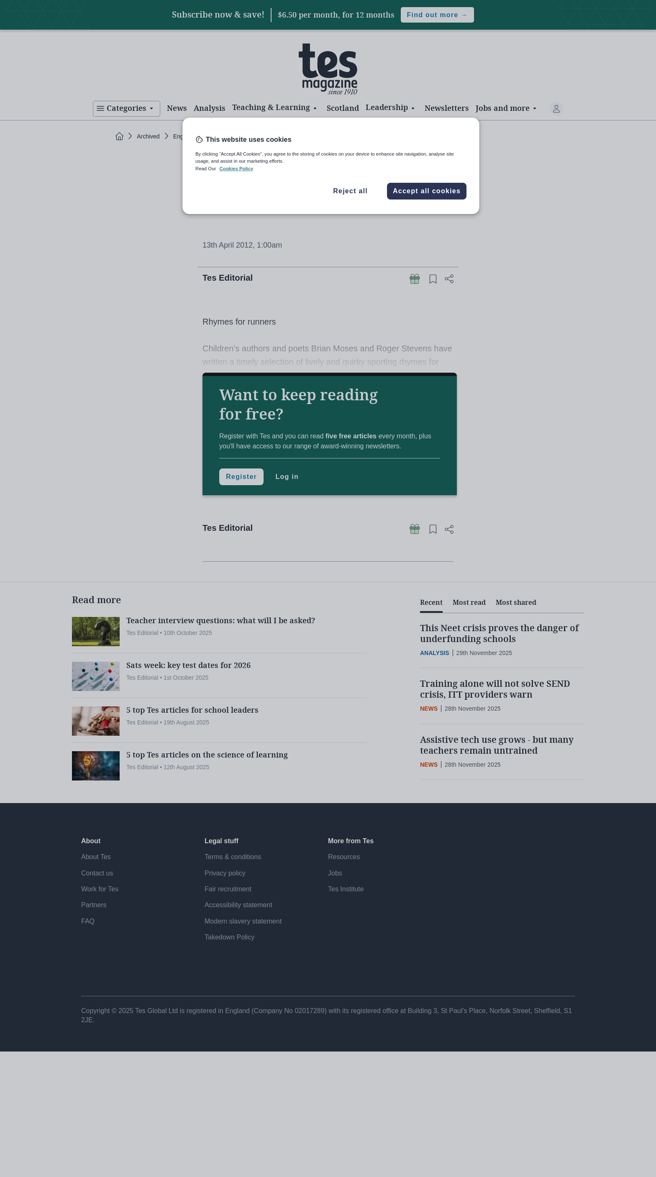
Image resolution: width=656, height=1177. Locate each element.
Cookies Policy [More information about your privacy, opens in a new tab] (236, 168)
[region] (330, 166)
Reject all (350, 190)
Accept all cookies (427, 190)
